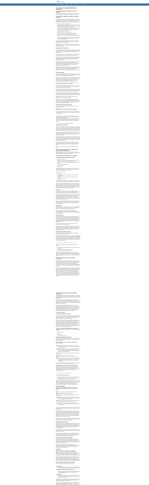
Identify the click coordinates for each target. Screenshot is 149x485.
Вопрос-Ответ (83, 4)
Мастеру (67, 4)
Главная (57, 4)
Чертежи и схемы (76, 4)
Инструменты (62, 4)
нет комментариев (65, 6)
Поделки (71, 4)
